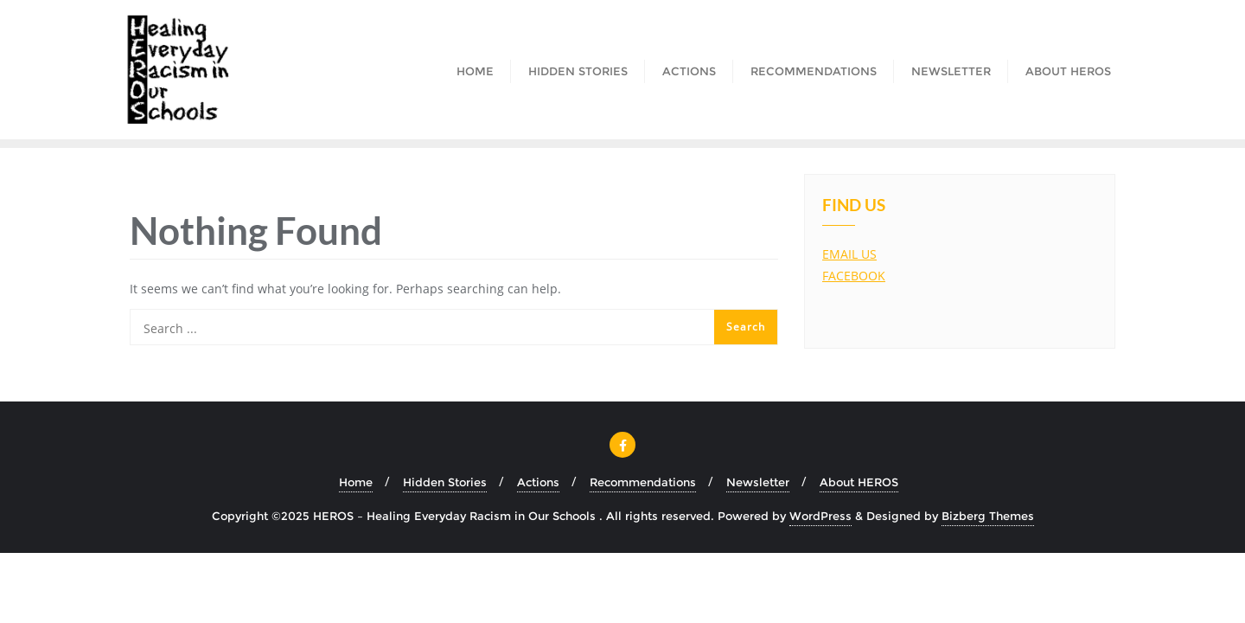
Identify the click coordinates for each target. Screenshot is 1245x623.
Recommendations (643, 482)
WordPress (820, 516)
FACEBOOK (853, 275)
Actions (538, 482)
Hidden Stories (445, 482)
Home (356, 482)
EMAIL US (849, 254)
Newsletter (757, 482)
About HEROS (859, 482)
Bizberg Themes (988, 516)
